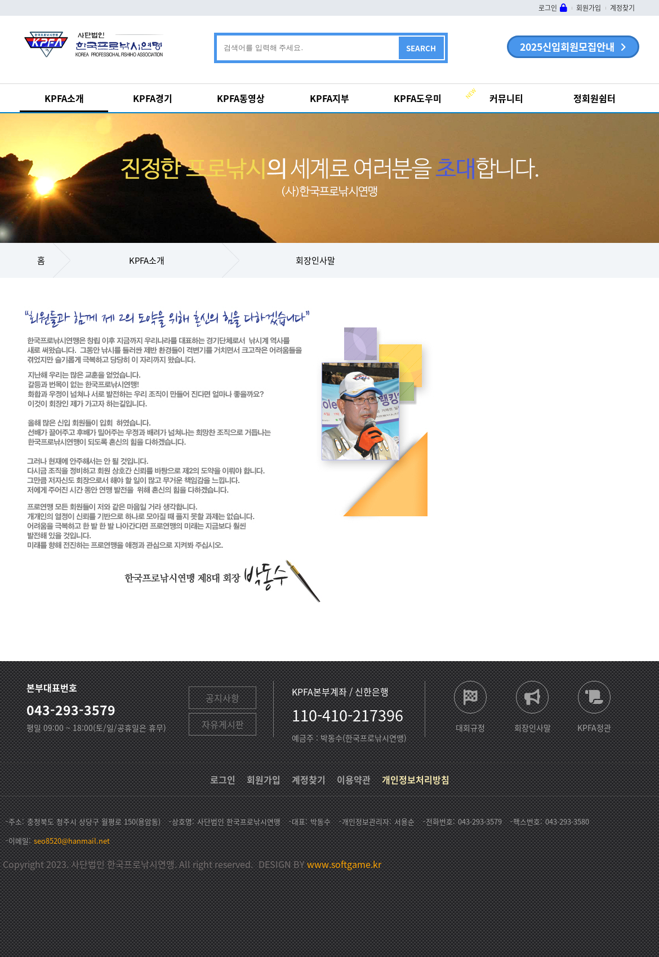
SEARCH (421, 48)
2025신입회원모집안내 (567, 46)
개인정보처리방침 (415, 779)
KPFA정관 (594, 727)
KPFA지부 (329, 98)
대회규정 (470, 727)
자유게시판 (223, 724)
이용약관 (354, 779)
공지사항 (222, 698)
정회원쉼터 (594, 98)
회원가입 (588, 8)
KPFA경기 (152, 98)
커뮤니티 (506, 98)
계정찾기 (622, 8)
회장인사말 (315, 260)
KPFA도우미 (418, 98)
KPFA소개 (64, 98)
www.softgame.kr (344, 864)
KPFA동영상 (241, 98)
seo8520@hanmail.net (72, 840)
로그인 (547, 8)
